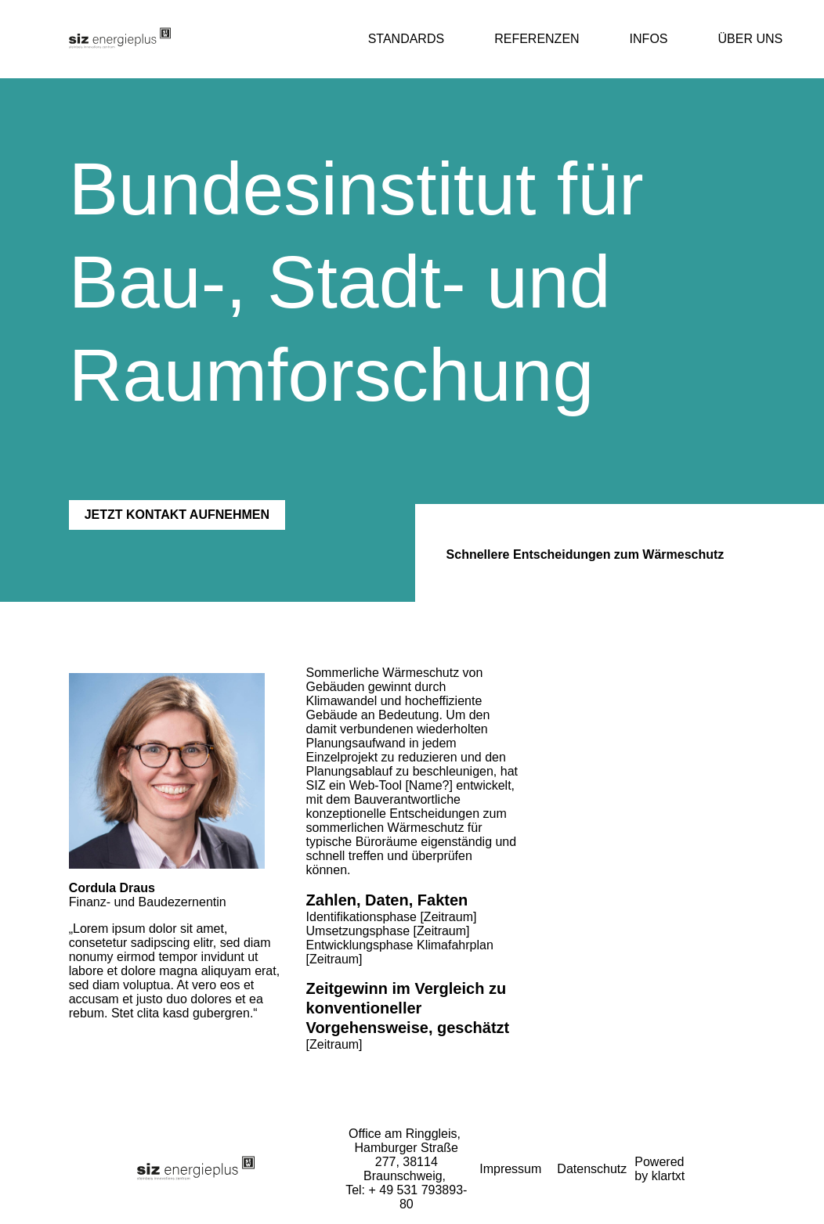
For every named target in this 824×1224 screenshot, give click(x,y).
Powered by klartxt (659, 1169)
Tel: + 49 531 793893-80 (406, 1197)
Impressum (510, 1168)
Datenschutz (592, 1168)
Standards (406, 38)
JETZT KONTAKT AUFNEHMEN (177, 514)
